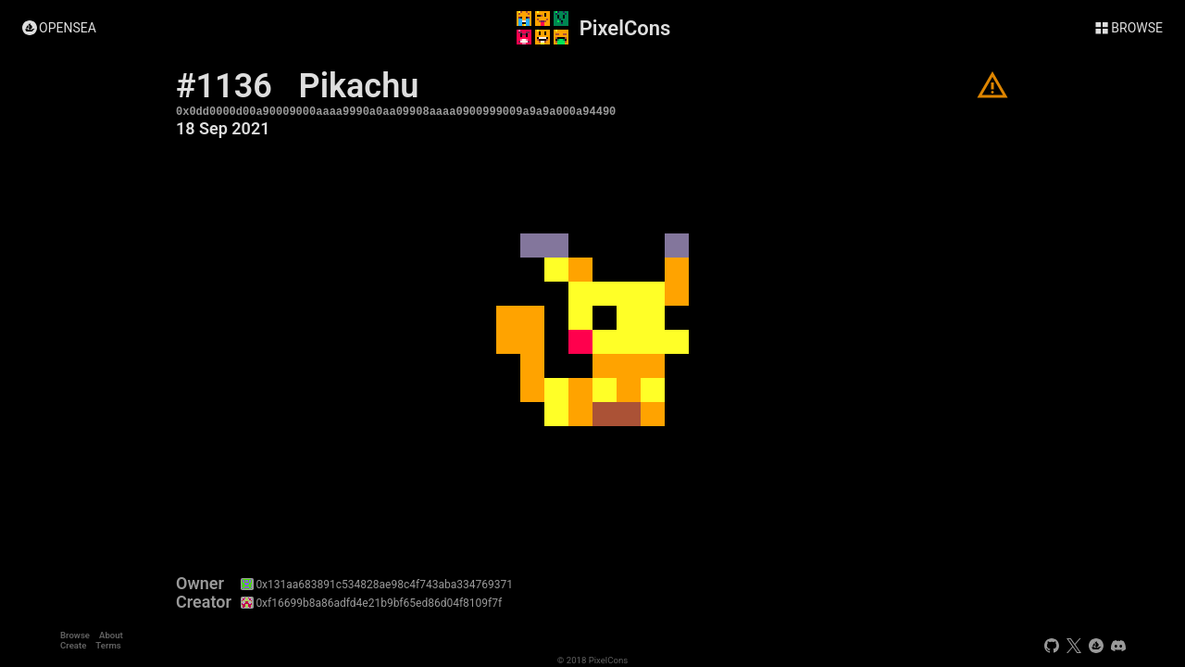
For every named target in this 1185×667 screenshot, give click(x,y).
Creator (203, 602)
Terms (107, 645)
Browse (75, 635)
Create (73, 645)
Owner (200, 583)
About (111, 635)
